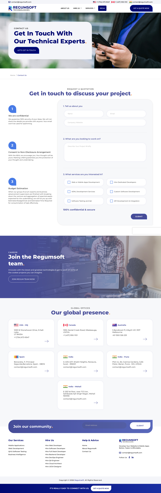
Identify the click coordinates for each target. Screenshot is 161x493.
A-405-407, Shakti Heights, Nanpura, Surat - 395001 (79, 369)
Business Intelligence (17, 454)
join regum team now (23, 286)
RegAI (102, 8)
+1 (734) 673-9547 (103, 2)
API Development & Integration (127, 207)
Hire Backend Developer (55, 454)
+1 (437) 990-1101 (121, 2)
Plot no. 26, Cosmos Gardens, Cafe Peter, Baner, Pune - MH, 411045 (127, 369)
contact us (22, 82)
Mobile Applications (16, 445)
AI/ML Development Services (83, 198)
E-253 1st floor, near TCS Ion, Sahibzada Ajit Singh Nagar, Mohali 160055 (79, 400)
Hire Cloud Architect (53, 464)
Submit (138, 223)
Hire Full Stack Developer (55, 451)
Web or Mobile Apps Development (86, 189)
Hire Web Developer (53, 445)
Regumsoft (79, 480)
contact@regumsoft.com (21, 2)
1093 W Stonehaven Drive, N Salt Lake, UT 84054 (28, 339)
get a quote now (141, 8)
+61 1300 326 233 (119, 342)
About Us (65, 8)
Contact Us (86, 451)
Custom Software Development (127, 198)
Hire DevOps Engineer (54, 457)
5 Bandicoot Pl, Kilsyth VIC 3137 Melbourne (126, 338)
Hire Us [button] (76, 8)
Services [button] (90, 8)
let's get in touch (26, 50)
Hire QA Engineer (52, 461)
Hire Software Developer (55, 448)
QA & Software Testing (17, 451)
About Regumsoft (89, 448)
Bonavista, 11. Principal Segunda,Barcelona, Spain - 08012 (29, 369)
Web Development (16, 448)
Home (84, 445)
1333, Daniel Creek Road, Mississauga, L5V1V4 (80, 338)
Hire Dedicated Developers (125, 189)
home (12, 82)
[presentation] (146, 237)
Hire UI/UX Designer (53, 467)
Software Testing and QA (82, 207)
